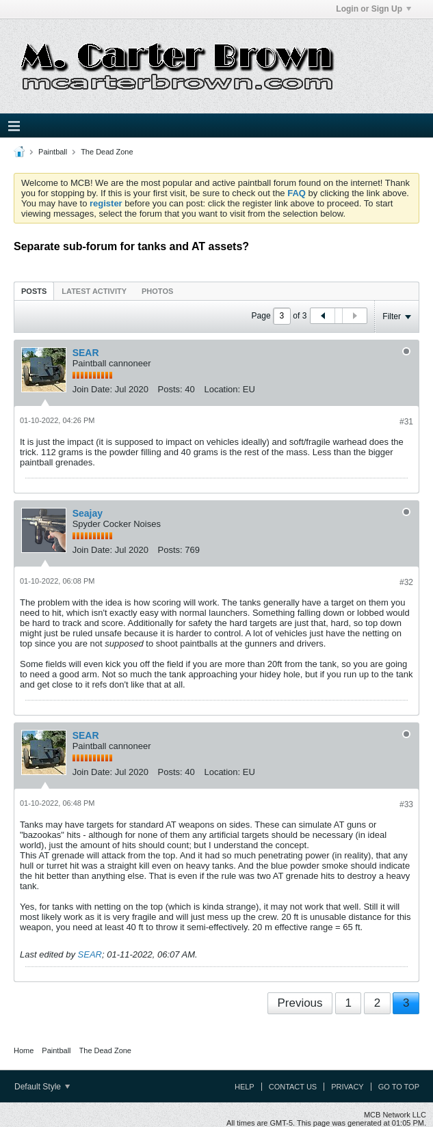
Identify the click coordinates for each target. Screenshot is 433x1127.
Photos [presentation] (157, 291)
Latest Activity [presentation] (94, 291)
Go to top (398, 1087)
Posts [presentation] (34, 291)
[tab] (34, 291)
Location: (222, 389)
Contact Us (293, 1087)
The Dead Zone (107, 152)
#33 (406, 804)
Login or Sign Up (373, 9)
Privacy (347, 1087)
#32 (406, 582)
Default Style (42, 1086)
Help (244, 1087)
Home (24, 1050)
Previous (299, 1002)
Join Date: (93, 389)
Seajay (88, 513)
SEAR (86, 352)
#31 (406, 421)
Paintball (52, 152)
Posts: (170, 389)
